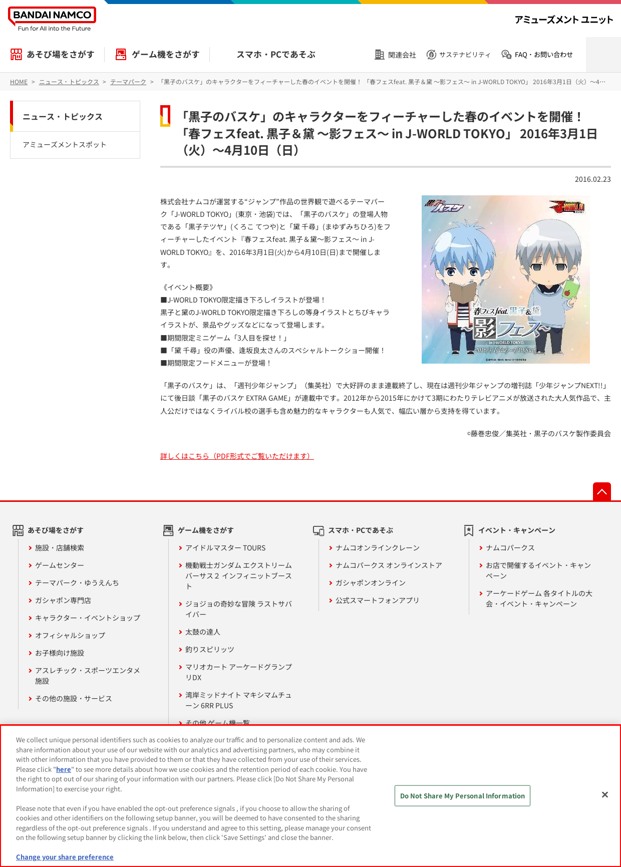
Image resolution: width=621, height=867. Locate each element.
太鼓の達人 (202, 632)
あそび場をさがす (61, 54)
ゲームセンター (59, 565)
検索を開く (603, 54)
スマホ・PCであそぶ (276, 54)
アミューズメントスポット (65, 144)
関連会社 (402, 55)
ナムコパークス (510, 547)
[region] (310, 796)
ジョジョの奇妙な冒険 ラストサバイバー (238, 609)
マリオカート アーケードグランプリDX (238, 672)
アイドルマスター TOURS (225, 547)
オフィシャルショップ (70, 635)
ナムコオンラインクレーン (378, 547)
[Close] (605, 795)
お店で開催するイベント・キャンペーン (538, 570)
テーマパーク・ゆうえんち (77, 582)
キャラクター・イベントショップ (87, 618)
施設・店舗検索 (59, 547)
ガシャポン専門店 (63, 600)
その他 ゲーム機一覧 (217, 723)
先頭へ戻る (602, 491)
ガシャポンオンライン (371, 582)
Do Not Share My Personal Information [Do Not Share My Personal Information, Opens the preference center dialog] (462, 795)
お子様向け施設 (59, 653)
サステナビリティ (465, 54)
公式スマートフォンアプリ (378, 600)
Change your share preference (65, 856)
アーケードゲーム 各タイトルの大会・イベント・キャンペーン (539, 598)
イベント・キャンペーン (516, 530)
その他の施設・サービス (73, 698)
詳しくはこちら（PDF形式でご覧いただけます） (237, 456)
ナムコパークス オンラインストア (389, 565)
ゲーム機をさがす (166, 54)
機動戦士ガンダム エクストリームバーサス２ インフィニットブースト (238, 575)
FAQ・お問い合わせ (544, 54)
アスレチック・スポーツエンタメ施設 (87, 675)
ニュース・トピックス (63, 116)
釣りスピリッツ (209, 649)
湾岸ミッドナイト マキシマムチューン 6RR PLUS (238, 700)
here (63, 769)
